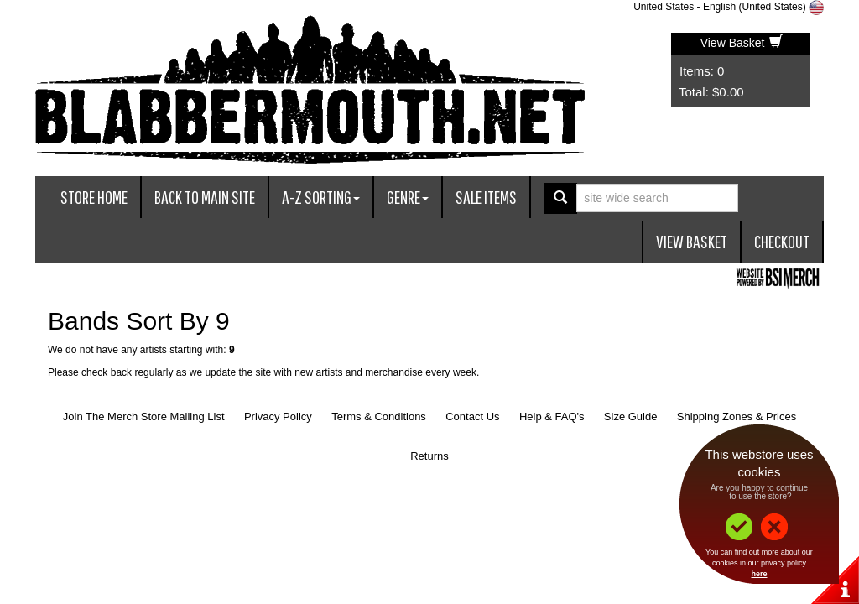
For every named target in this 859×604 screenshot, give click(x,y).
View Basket (742, 42)
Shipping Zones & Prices (736, 416)
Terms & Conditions (378, 416)
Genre (408, 196)
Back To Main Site (204, 196)
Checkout (782, 241)
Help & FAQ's (552, 416)
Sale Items (486, 196)
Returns (429, 456)
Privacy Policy (278, 416)
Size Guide (631, 416)
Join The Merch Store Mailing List (144, 416)
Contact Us (472, 416)
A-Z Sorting (321, 196)
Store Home (94, 196)
